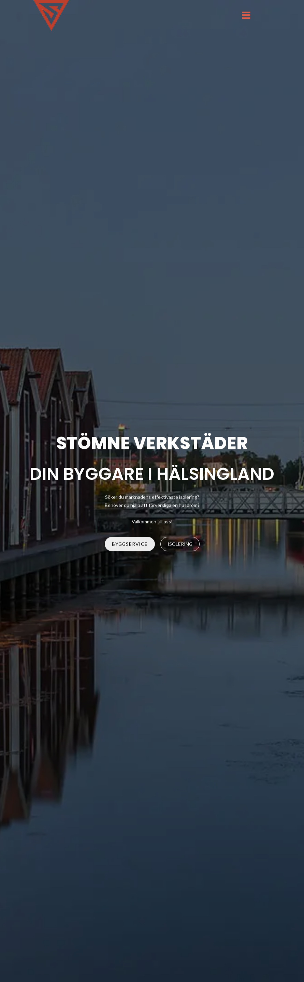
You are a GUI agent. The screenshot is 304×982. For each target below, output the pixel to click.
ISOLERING (180, 544)
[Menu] (246, 15)
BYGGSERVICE (130, 544)
